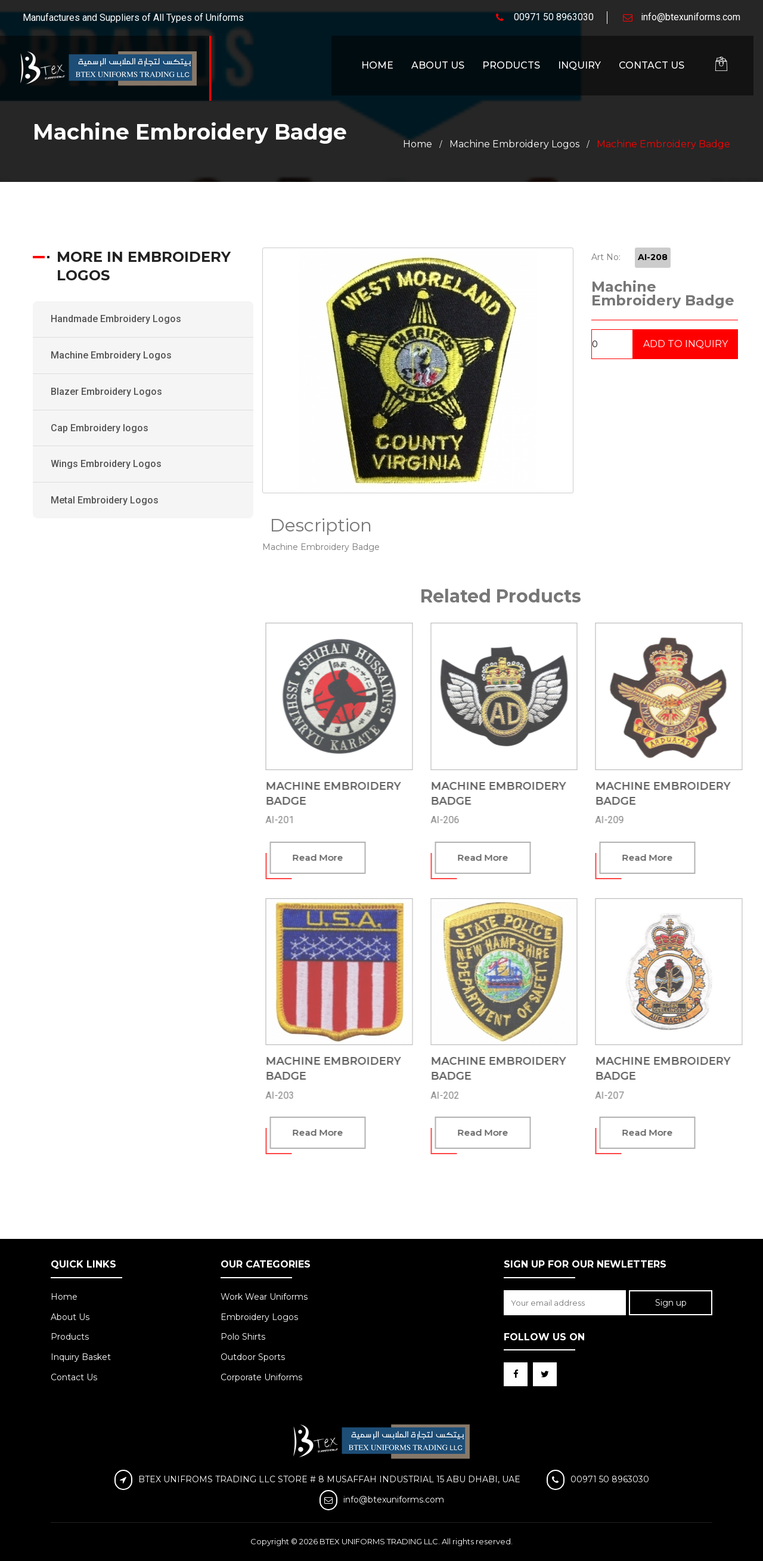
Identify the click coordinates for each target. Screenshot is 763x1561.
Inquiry (579, 65)
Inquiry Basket (81, 1357)
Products (511, 65)
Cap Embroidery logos (99, 428)
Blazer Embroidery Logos (106, 391)
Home (377, 65)
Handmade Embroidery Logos (116, 318)
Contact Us (651, 65)
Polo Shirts (243, 1336)
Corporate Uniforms (261, 1377)
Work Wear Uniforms (264, 1296)
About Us (437, 65)
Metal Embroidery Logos (105, 500)
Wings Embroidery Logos (106, 463)
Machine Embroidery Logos (514, 144)
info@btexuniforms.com (690, 17)
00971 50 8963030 (554, 17)
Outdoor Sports (253, 1357)
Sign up (671, 1302)
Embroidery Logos (259, 1317)
